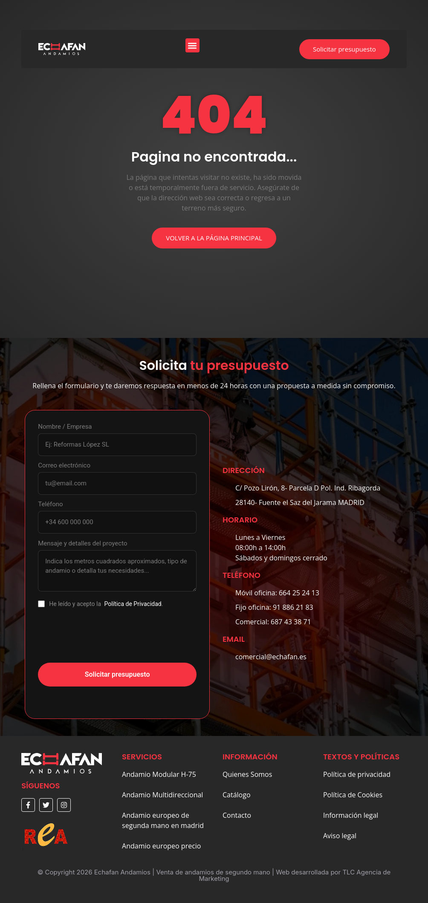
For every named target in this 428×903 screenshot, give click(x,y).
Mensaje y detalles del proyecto (82, 543)
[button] (192, 45)
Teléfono (50, 504)
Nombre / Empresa (65, 427)
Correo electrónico (64, 465)
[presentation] (103, 639)
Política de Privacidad (133, 603)
